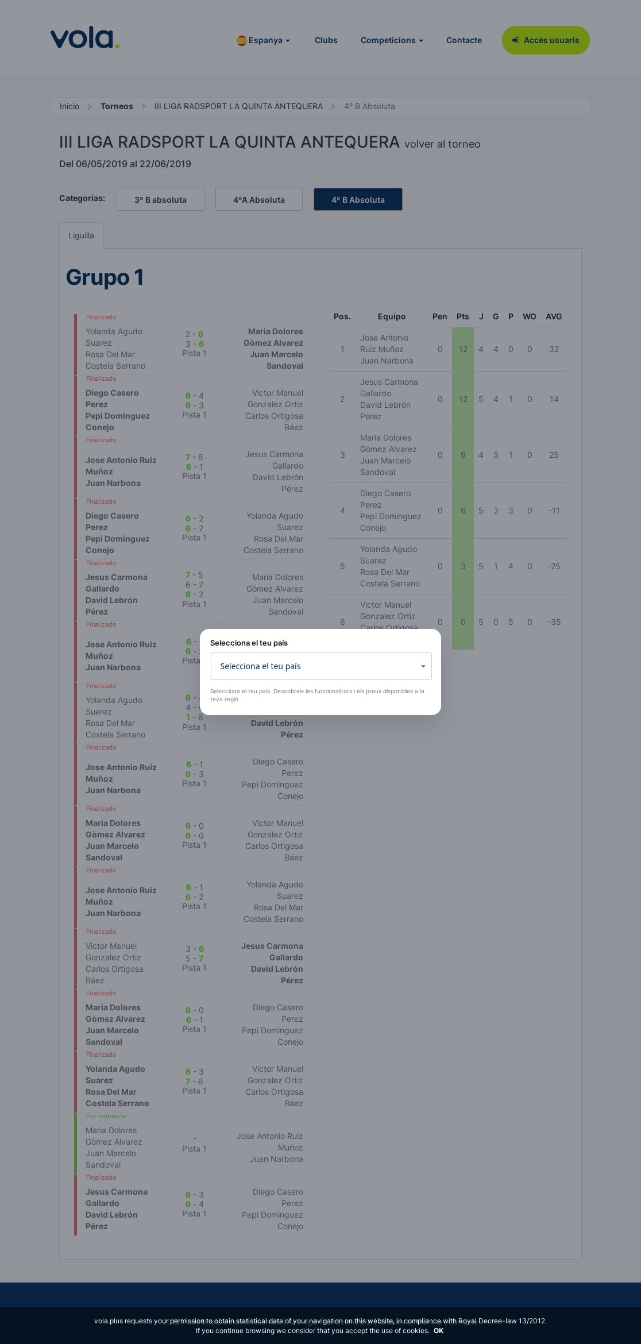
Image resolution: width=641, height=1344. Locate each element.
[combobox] (321, 666)
